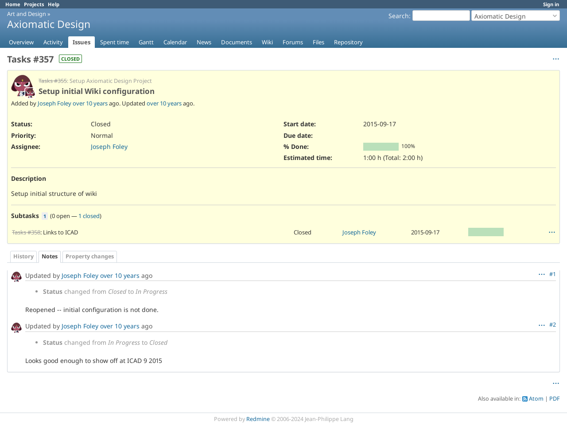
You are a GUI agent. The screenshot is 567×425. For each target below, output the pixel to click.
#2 (552, 324)
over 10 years (90, 103)
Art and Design (26, 14)
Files (318, 42)
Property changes (90, 256)
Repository (348, 42)
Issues (81, 42)
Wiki (267, 42)
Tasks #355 (53, 81)
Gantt (146, 42)
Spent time (114, 42)
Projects (34, 4)
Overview (21, 42)
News (204, 42)
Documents (236, 42)
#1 (552, 274)
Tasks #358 (26, 232)
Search (398, 16)
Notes (50, 256)
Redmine (258, 419)
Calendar (175, 42)
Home (12, 4)
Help (53, 4)
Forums (293, 42)
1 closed (89, 216)
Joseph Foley (54, 103)
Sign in (551, 4)
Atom (536, 398)
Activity (53, 42)
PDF (554, 398)
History (23, 256)
